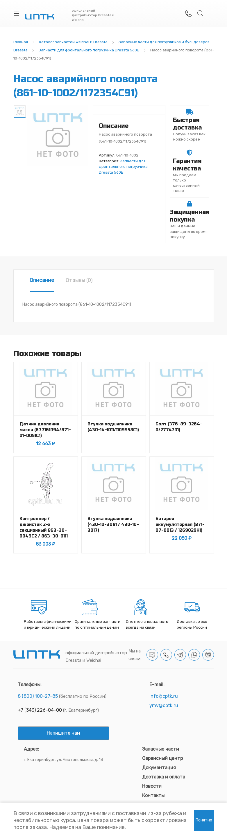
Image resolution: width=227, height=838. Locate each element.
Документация (159, 767)
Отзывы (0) (79, 280)
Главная (20, 42)
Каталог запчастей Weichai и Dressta (73, 42)
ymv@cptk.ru (163, 705)
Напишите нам (63, 733)
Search (200, 13)
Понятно (204, 820)
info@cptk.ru (163, 696)
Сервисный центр (162, 758)
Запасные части (160, 749)
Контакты (153, 795)
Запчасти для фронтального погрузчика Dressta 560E (89, 50)
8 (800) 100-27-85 (38, 696)
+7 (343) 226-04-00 (40, 710)
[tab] (42, 281)
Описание (42, 280)
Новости (152, 786)
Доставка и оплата (163, 777)
